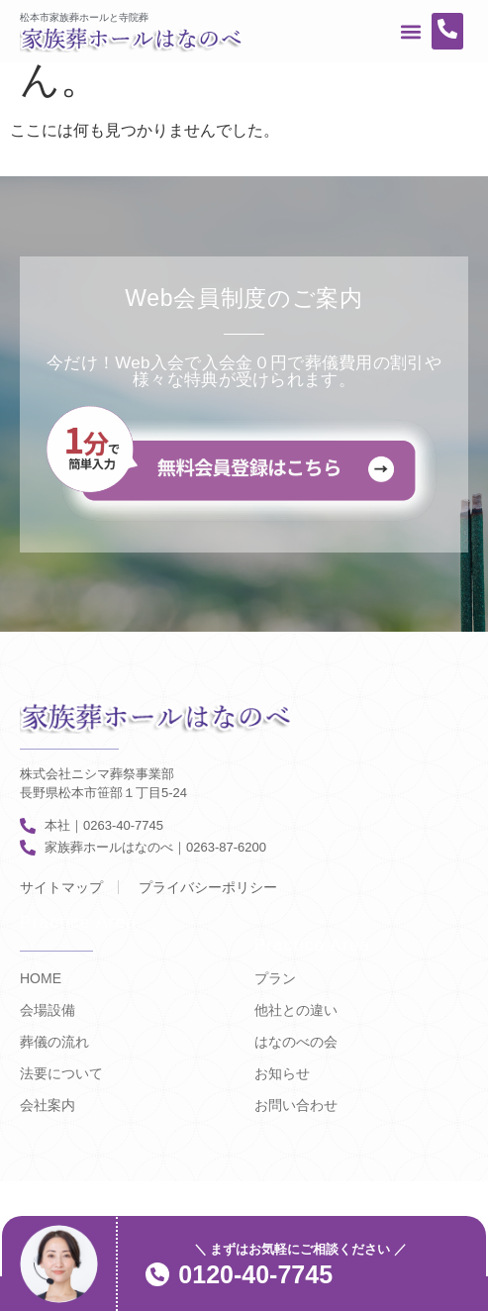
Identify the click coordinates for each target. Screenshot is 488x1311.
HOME (40, 978)
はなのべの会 (296, 1042)
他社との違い (296, 1010)
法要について (61, 1073)
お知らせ (282, 1073)
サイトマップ (61, 887)
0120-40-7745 (255, 1274)
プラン (275, 978)
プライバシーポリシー (208, 887)
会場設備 (47, 1010)
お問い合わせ (296, 1105)
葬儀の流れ (54, 1042)
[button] (410, 31)
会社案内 (47, 1105)
